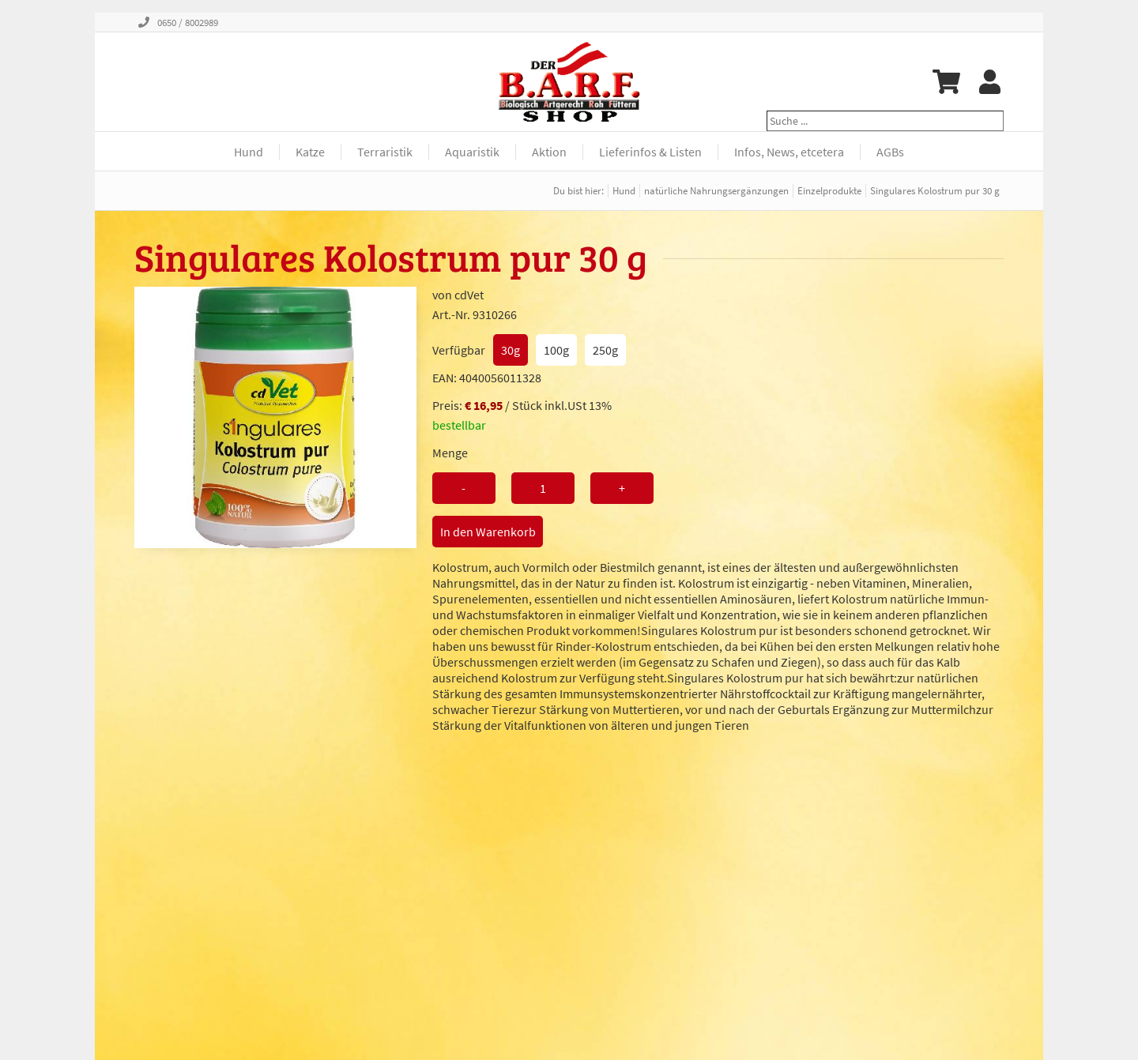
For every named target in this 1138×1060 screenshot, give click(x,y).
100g (556, 350)
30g (510, 350)
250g (605, 350)
